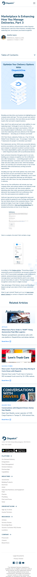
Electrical (5, 485)
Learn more (18, 76)
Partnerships (6, 469)
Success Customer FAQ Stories (11, 527)
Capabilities (5, 472)
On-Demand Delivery (8, 459)
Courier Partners (7, 512)
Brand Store (5, 543)
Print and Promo (7, 499)
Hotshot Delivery (7, 467)
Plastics (4, 494)
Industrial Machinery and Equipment (13, 490)
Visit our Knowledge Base (23, 205)
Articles (4, 520)
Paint (3, 492)
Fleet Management (8, 464)
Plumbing (5, 497)
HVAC (3, 487)
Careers (4, 540)
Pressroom (5, 538)
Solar (3, 502)
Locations (5, 530)
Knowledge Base (7, 525)
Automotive (5, 480)
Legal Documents (18, 556)
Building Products (7, 482)
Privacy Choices (18, 558)
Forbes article (16, 270)
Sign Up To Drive (7, 510)
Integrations (5, 462)
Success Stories (7, 522)
